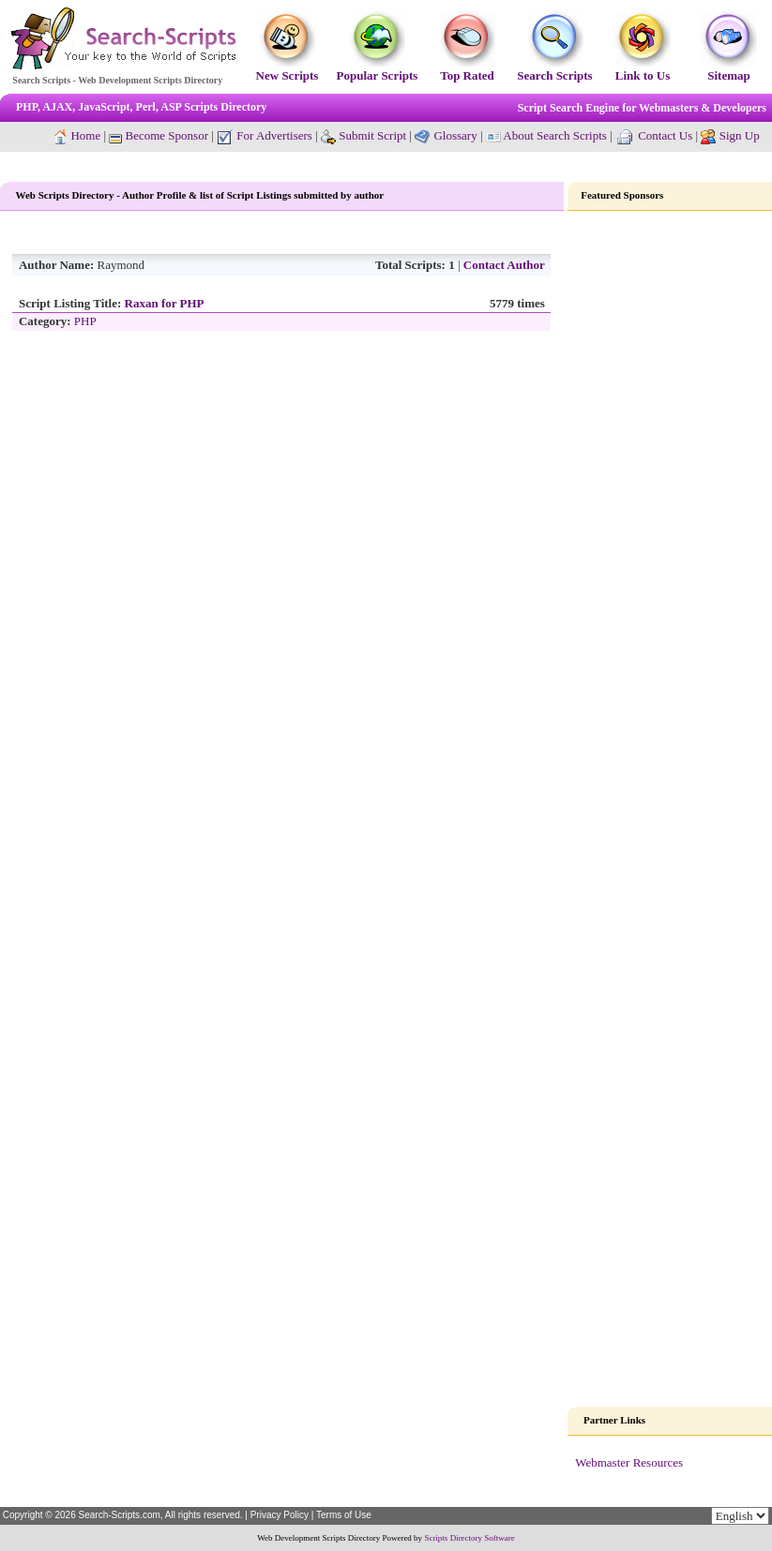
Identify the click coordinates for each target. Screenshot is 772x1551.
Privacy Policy (279, 1515)
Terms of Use (343, 1515)
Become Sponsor (158, 135)
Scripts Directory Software (469, 1538)
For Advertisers (264, 135)
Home (85, 135)
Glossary (455, 135)
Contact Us (665, 135)
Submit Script (363, 135)
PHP (85, 321)
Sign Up (739, 135)
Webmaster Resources (629, 1462)
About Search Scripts (554, 135)
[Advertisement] (670, 510)
